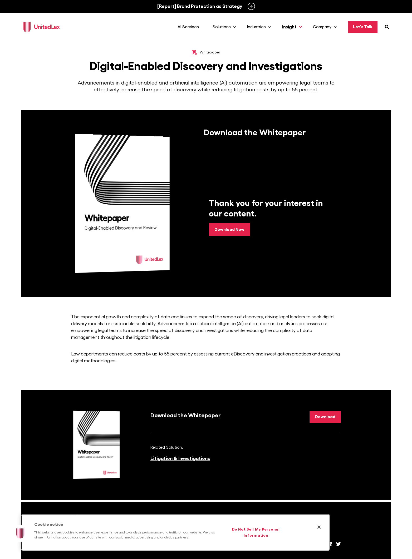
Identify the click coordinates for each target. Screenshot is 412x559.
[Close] (319, 527)
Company (326, 27)
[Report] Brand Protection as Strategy (199, 6)
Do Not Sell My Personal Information (256, 532)
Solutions (225, 27)
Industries (260, 27)
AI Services (189, 27)
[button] (20, 533)
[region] (175, 532)
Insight (293, 27)
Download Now (229, 229)
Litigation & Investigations (180, 458)
